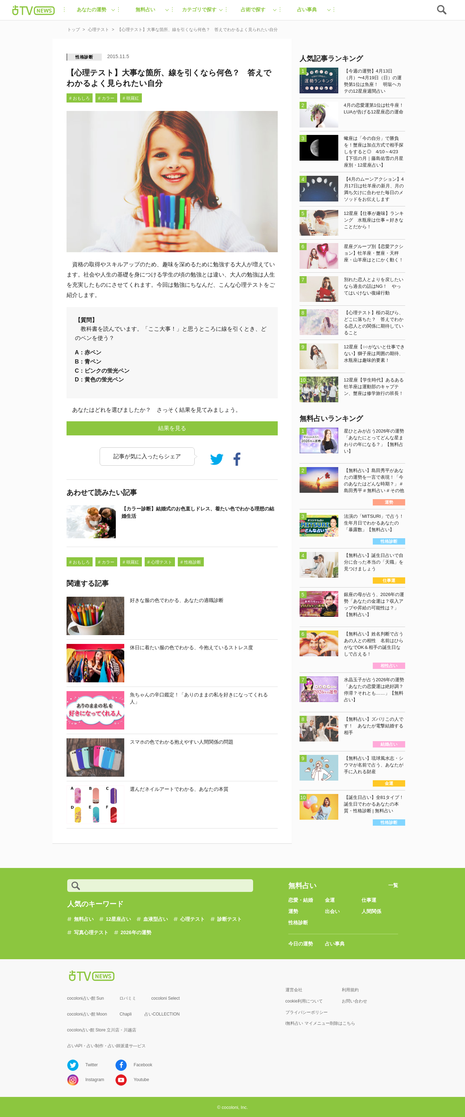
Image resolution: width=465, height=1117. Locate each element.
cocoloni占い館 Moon (87, 1014)
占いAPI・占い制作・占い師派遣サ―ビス (106, 1045)
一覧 (393, 885)
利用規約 (350, 989)
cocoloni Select (165, 998)
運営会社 (293, 989)
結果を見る (172, 428)
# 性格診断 (191, 562)
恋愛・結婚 (300, 900)
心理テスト (192, 919)
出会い (332, 911)
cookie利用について (304, 1001)
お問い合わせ (354, 1001)
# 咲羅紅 (131, 98)
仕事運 (369, 900)
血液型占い (155, 919)
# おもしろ (79, 98)
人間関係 (371, 911)
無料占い (84, 919)
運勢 (293, 911)
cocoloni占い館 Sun (85, 998)
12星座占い (118, 919)
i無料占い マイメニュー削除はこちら (320, 1023)
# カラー (106, 98)
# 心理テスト (159, 562)
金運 (330, 900)
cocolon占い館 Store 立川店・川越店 (102, 1030)
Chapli (126, 1014)
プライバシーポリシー (306, 1012)
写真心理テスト (91, 932)
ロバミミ (127, 998)
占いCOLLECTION (162, 1014)
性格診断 (84, 57)
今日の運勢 (300, 944)
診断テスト (229, 919)
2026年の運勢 (136, 932)
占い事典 (335, 944)
